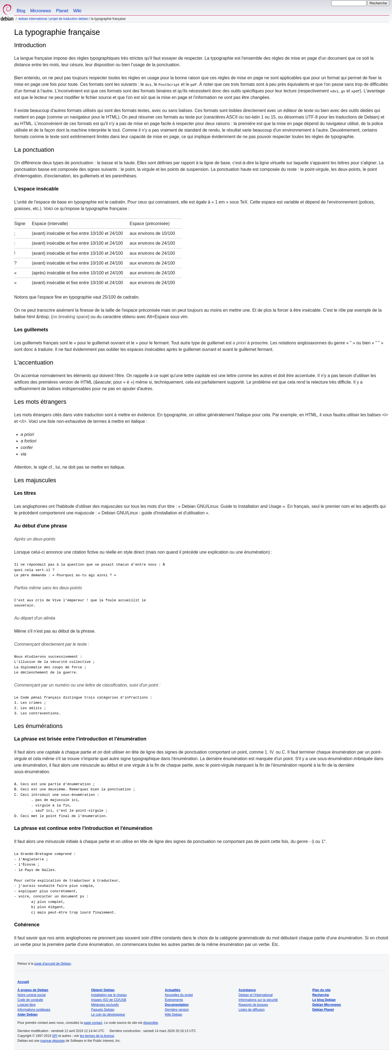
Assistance (247, 990)
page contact (93, 1023)
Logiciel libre (26, 1005)
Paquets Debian (102, 1010)
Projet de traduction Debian (69, 19)
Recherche (320, 995)
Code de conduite (30, 1000)
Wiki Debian (173, 1014)
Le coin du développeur (108, 1014)
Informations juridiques (33, 1010)
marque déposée (52, 1041)
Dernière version (177, 1010)
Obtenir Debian (103, 990)
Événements (174, 1000)
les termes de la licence (97, 1036)
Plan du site (321, 990)
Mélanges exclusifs (105, 1005)
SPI (54, 1036)
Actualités (172, 990)
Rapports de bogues (253, 1005)
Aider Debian (27, 1014)
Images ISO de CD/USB (108, 1000)
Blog (21, 10)
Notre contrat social (31, 995)
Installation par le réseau (109, 995)
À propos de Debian (32, 990)
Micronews (40, 10)
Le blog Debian (324, 1000)
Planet (62, 10)
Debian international (32, 19)
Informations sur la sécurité (258, 1000)
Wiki (77, 10)
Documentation (177, 1005)
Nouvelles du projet (179, 995)
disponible (150, 1023)
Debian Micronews (326, 1005)
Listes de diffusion (251, 1010)
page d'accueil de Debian (52, 964)
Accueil (23, 982)
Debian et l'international (255, 995)
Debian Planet (323, 1010)
